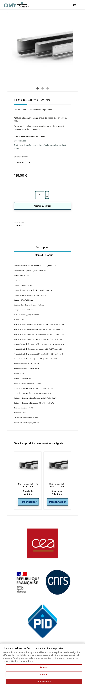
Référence (19, 222)
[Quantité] (39, 195)
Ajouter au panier (42, 206)
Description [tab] (42, 247)
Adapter (44, 667)
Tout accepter (44, 681)
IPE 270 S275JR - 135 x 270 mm (57, 485)
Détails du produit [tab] (43, 255)
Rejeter (43, 674)
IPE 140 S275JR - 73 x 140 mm (28, 485)
